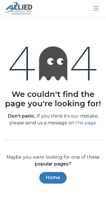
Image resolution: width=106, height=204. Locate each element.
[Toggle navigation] (96, 9)
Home (53, 177)
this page (85, 123)
